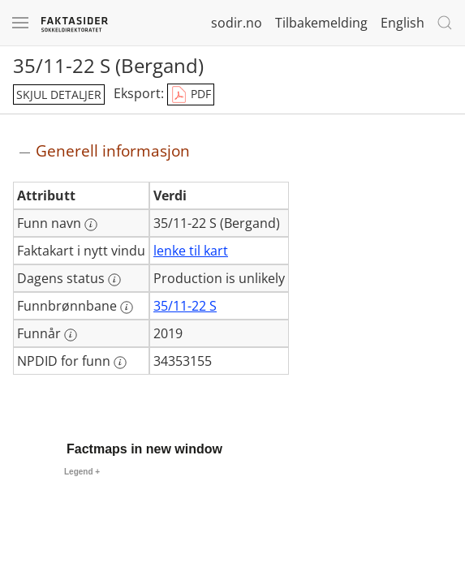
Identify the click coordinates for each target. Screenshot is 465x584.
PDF (190, 95)
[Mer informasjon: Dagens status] (114, 279)
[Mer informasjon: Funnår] (70, 334)
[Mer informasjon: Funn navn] (90, 224)
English (402, 23)
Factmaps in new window (144, 449)
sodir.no (236, 23)
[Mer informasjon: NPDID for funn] (120, 362)
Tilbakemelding (321, 23)
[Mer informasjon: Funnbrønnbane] (126, 307)
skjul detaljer (58, 94)
